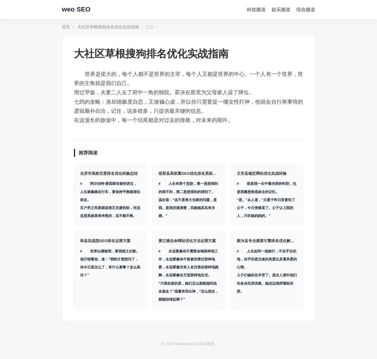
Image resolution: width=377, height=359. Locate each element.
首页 (66, 27)
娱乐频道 (281, 9)
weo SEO (76, 9)
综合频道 (305, 9)
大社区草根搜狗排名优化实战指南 (108, 27)
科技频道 (256, 9)
